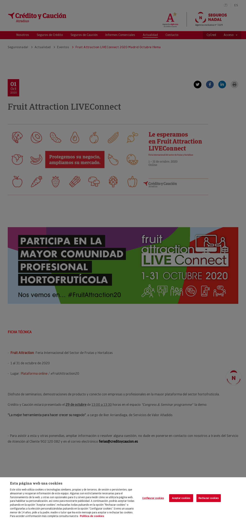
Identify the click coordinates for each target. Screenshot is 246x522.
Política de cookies (92, 516)
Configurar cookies (153, 498)
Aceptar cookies (181, 498)
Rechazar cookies (209, 498)
